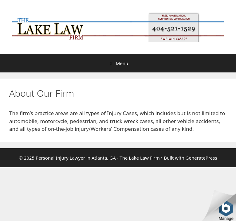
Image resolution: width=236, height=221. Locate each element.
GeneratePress (201, 158)
